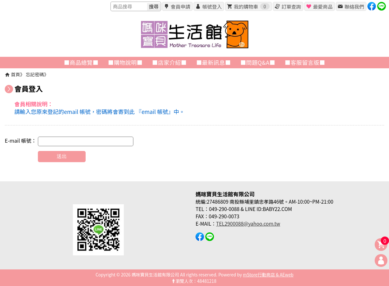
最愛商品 (322, 6)
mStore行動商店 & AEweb (268, 274)
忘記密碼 (35, 74)
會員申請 (180, 6)
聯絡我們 (354, 6)
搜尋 (154, 6)
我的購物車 (251, 6)
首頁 (15, 74)
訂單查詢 (291, 6)
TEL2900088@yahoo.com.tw (248, 223)
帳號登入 (212, 6)
